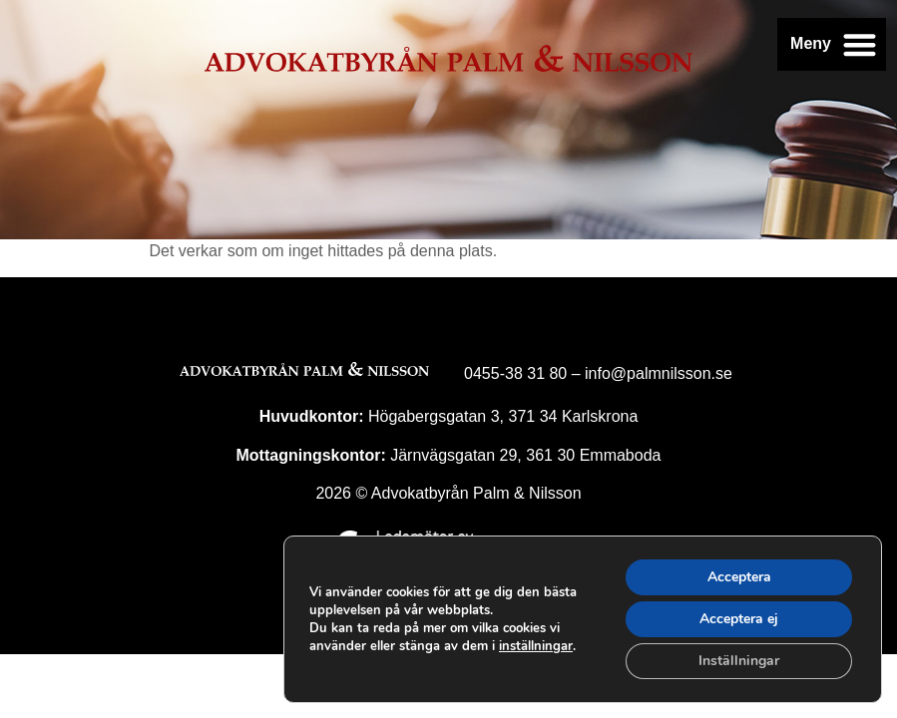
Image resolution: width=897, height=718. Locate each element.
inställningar (536, 646)
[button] (860, 44)
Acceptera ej (738, 618)
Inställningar (738, 660)
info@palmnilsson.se (658, 373)
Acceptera (739, 576)
